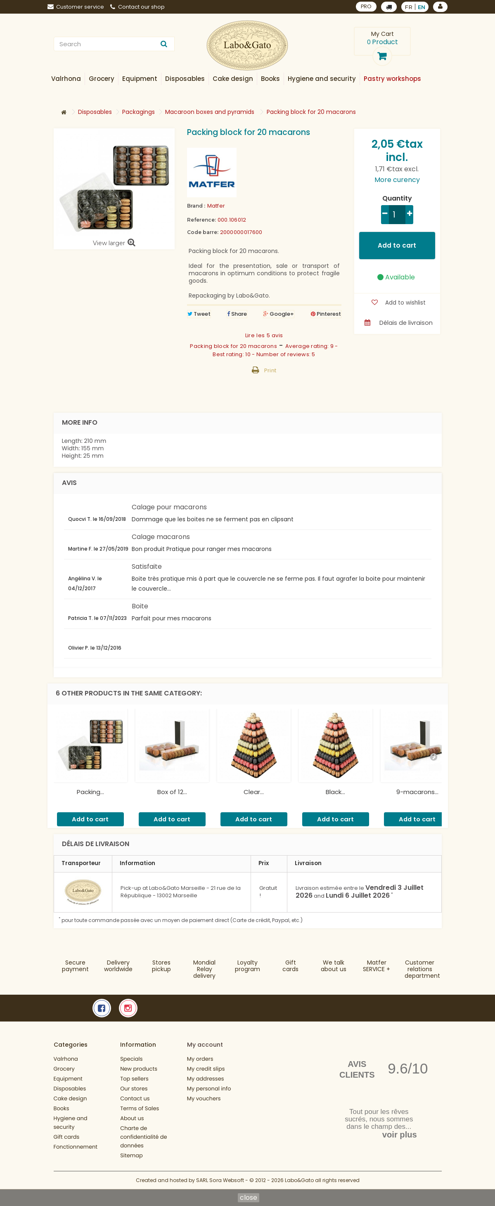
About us (132, 1118)
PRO (366, 6)
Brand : (196, 206)
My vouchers (204, 1098)
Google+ (278, 314)
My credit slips (206, 1069)
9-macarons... (417, 791)
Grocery (64, 1069)
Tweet (199, 314)
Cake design (70, 1098)
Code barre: (202, 232)
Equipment (68, 1079)
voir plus (399, 1134)
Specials (131, 1059)
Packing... (90, 791)
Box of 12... (172, 791)
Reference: (201, 220)
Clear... (254, 791)
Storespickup (161, 965)
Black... (335, 791)
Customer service (75, 7)
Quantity (397, 198)
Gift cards (290, 965)
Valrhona (66, 1059)
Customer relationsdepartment (422, 969)
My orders (200, 1059)
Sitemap (131, 1155)
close (248, 1197)
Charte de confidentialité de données (143, 1136)
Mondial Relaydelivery (204, 969)
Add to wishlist (404, 302)
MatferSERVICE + (376, 965)
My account (205, 1044)
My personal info (209, 1088)
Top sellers (134, 1079)
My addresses (205, 1079)
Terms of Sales (139, 1108)
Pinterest (326, 314)
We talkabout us (333, 965)
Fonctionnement (76, 1147)
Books (61, 1108)
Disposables (70, 1088)
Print (270, 370)
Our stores (133, 1088)
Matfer (216, 206)
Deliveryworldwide (118, 965)
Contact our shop (137, 7)
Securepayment (75, 965)
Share (237, 314)
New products (138, 1069)
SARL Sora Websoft (220, 1180)
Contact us (134, 1098)
